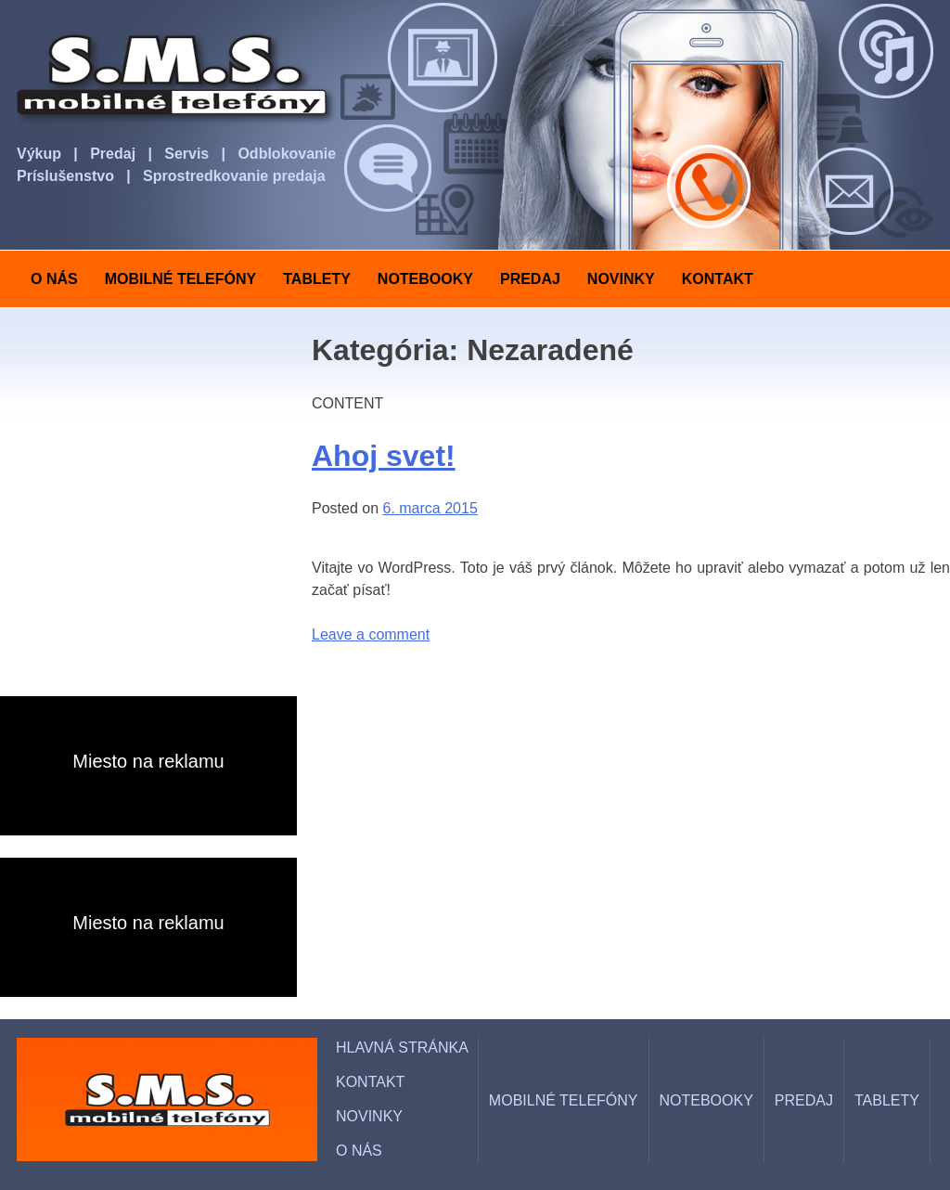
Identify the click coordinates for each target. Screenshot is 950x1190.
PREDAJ (530, 279)
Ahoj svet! (384, 455)
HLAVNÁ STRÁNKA (402, 1047)
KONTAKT (717, 279)
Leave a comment (371, 634)
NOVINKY (621, 279)
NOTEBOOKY (425, 279)
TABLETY (317, 279)
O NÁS (54, 279)
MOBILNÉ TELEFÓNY (181, 279)
